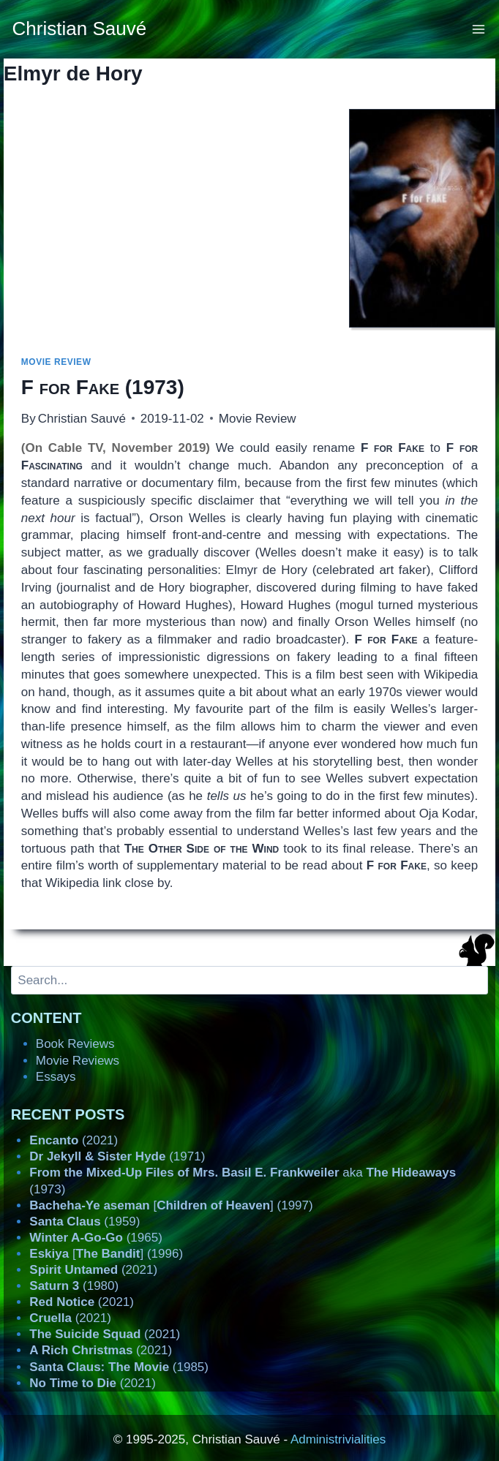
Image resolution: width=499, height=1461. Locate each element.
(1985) (119, 1367)
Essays (56, 1077)
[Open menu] (478, 29)
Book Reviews (75, 1044)
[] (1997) (170, 1205)
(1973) (102, 387)
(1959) (84, 1221)
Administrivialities (338, 1439)
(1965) (95, 1238)
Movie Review (56, 362)
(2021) (73, 1140)
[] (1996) (106, 1254)
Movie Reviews (77, 1061)
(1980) (74, 1286)
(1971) (117, 1156)
